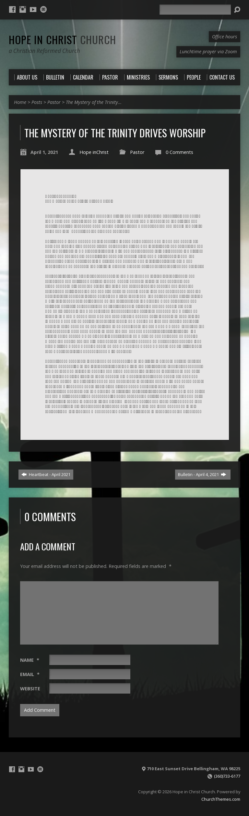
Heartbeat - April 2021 (45, 474)
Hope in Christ (62, 39)
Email (30, 674)
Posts (36, 102)
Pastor (54, 102)
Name (29, 660)
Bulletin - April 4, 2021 (202, 474)
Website (30, 688)
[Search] (195, 10)
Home (20, 102)
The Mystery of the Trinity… (94, 102)
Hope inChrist (94, 152)
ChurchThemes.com (220, 799)
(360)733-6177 (227, 776)
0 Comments (179, 152)
